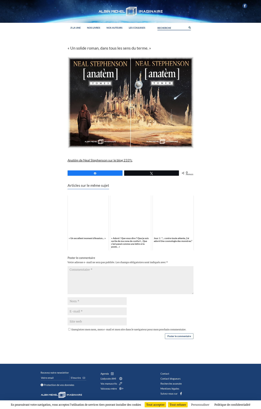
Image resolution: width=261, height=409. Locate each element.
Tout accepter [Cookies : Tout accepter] (155, 404)
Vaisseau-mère (112, 388)
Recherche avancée (171, 383)
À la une (75, 28)
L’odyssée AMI (112, 378)
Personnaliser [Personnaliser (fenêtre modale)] (200, 404)
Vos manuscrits (112, 383)
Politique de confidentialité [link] (232, 404)
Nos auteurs (115, 28)
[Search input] (172, 27)
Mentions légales (169, 388)
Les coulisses (137, 28)
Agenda (108, 373)
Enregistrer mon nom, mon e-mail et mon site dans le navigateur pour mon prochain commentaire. (128, 329)
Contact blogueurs (170, 378)
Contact (164, 373)
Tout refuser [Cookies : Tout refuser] (178, 404)
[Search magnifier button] (189, 27)
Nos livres (93, 28)
